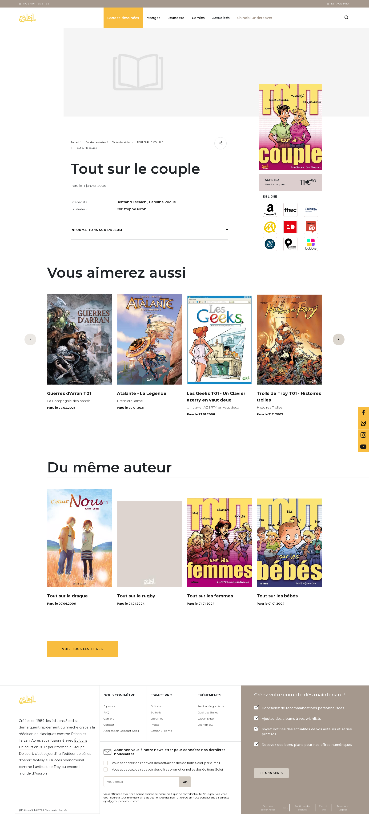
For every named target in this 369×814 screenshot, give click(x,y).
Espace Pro (340, 3)
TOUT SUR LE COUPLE (150, 142)
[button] (339, 339)
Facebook (363, 412)
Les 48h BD (205, 724)
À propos (110, 706)
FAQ (106, 712)
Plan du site (323, 808)
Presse (155, 724)
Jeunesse (176, 18)
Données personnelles (268, 808)
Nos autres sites (36, 3)
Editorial (156, 712)
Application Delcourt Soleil (121, 730)
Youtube (363, 446)
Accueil (75, 142)
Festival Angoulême (211, 706)
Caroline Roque (162, 202)
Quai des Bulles (208, 712)
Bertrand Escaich (131, 202)
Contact (109, 724)
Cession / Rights (161, 730)
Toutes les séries (121, 142)
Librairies (157, 718)
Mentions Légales (342, 808)
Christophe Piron (131, 209)
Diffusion (157, 706)
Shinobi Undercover (254, 18)
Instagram (363, 435)
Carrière (109, 718)
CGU (285, 808)
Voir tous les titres (82, 649)
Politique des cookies (302, 808)
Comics (198, 18)
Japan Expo (206, 718)
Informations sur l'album (149, 230)
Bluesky (363, 424)
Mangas (153, 18)
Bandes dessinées (123, 18)
